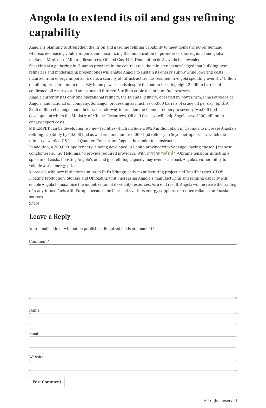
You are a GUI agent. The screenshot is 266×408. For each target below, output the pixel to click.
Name (34, 310)
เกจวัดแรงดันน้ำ (161, 153)
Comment (39, 241)
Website (36, 357)
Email (34, 334)
